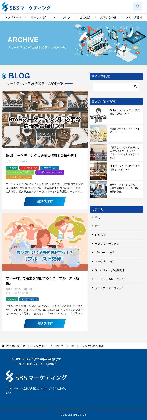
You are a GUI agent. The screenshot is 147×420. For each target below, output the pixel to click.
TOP (26, 344)
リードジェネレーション (49, 172)
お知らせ (12, 167)
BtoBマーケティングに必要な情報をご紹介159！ (125, 112)
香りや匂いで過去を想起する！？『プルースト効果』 (44, 280)
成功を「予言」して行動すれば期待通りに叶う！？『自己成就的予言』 (125, 188)
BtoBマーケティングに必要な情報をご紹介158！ (125, 168)
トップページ (13, 17)
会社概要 (85, 17)
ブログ (66, 17)
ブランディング (29, 167)
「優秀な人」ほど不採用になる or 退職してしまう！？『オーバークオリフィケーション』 (125, 152)
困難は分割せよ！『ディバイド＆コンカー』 (125, 131)
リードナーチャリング (18, 177)
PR (97, 225)
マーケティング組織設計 (20, 172)
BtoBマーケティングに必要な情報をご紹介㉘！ (43, 155)
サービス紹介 (39, 17)
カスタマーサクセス (107, 243)
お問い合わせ (108, 17)
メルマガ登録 (134, 17)
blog (97, 217)
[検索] (116, 87)
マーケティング (50, 167)
